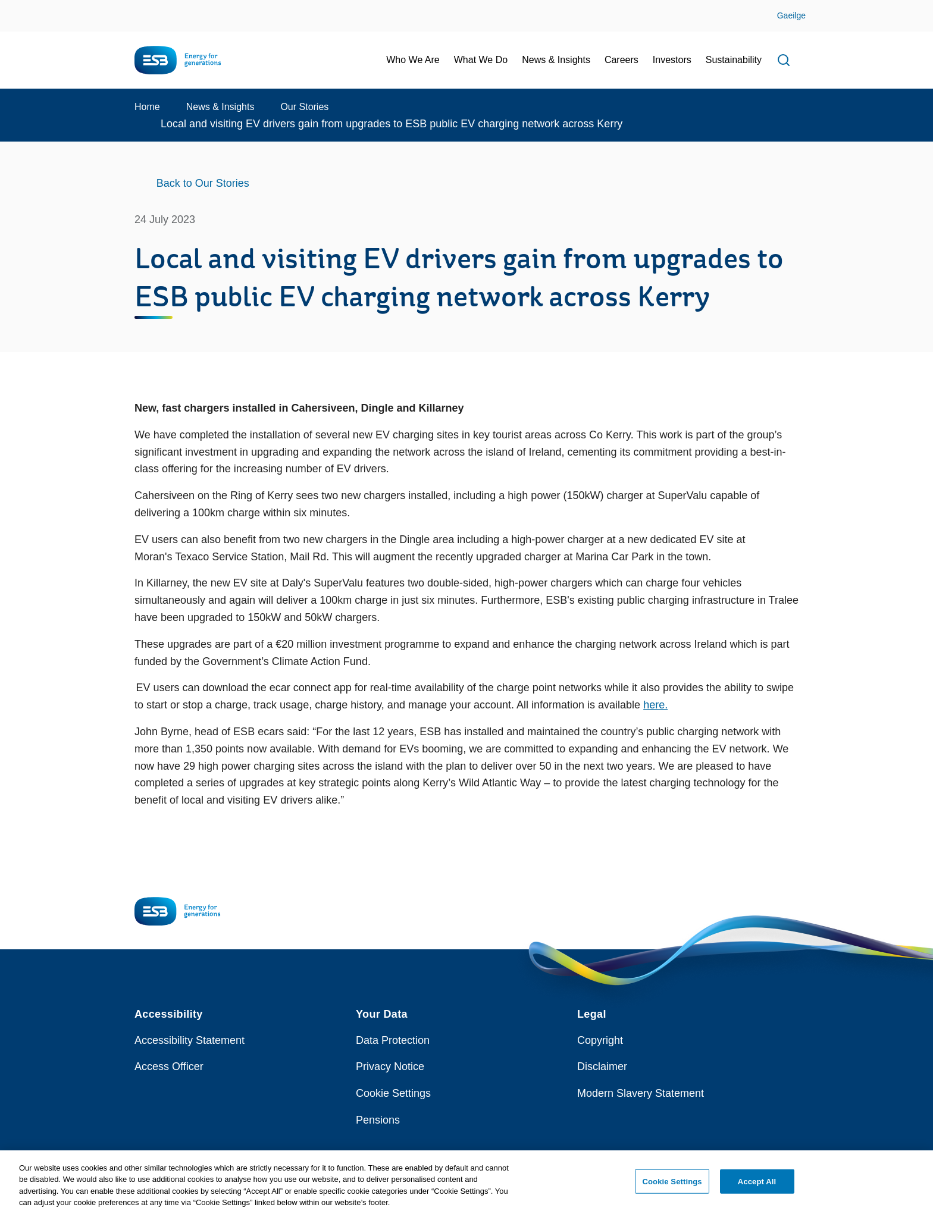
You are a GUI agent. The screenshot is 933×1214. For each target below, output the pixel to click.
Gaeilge (791, 15)
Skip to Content (19, 7)
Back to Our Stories (202, 183)
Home (147, 107)
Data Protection (393, 1040)
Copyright (600, 1040)
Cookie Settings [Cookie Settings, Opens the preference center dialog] (672, 1186)
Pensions (378, 1120)
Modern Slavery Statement (640, 1093)
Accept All (757, 1186)
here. (655, 705)
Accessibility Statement (189, 1040)
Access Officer (168, 1066)
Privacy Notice (390, 1066)
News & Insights (220, 107)
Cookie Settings (393, 1093)
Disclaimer (602, 1066)
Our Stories (304, 107)
